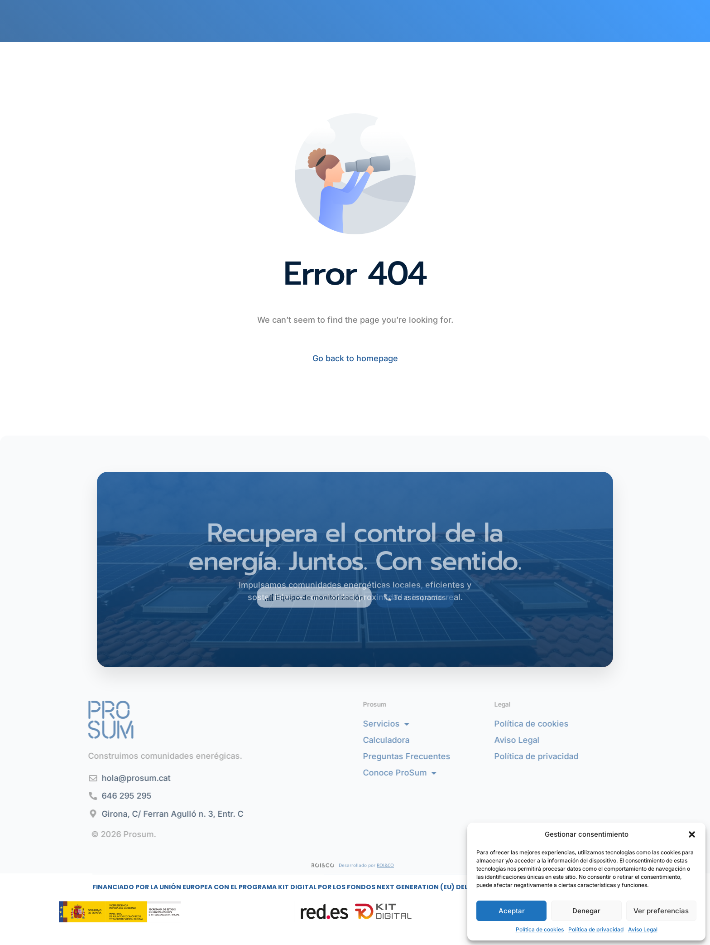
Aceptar (512, 910)
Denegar (586, 910)
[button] (691, 834)
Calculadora (422, 740)
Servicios (422, 724)
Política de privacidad (596, 929)
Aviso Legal (642, 929)
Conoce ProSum (435, 773)
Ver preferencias (661, 910)
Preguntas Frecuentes (442, 756)
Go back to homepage (355, 358)
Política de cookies (540, 929)
